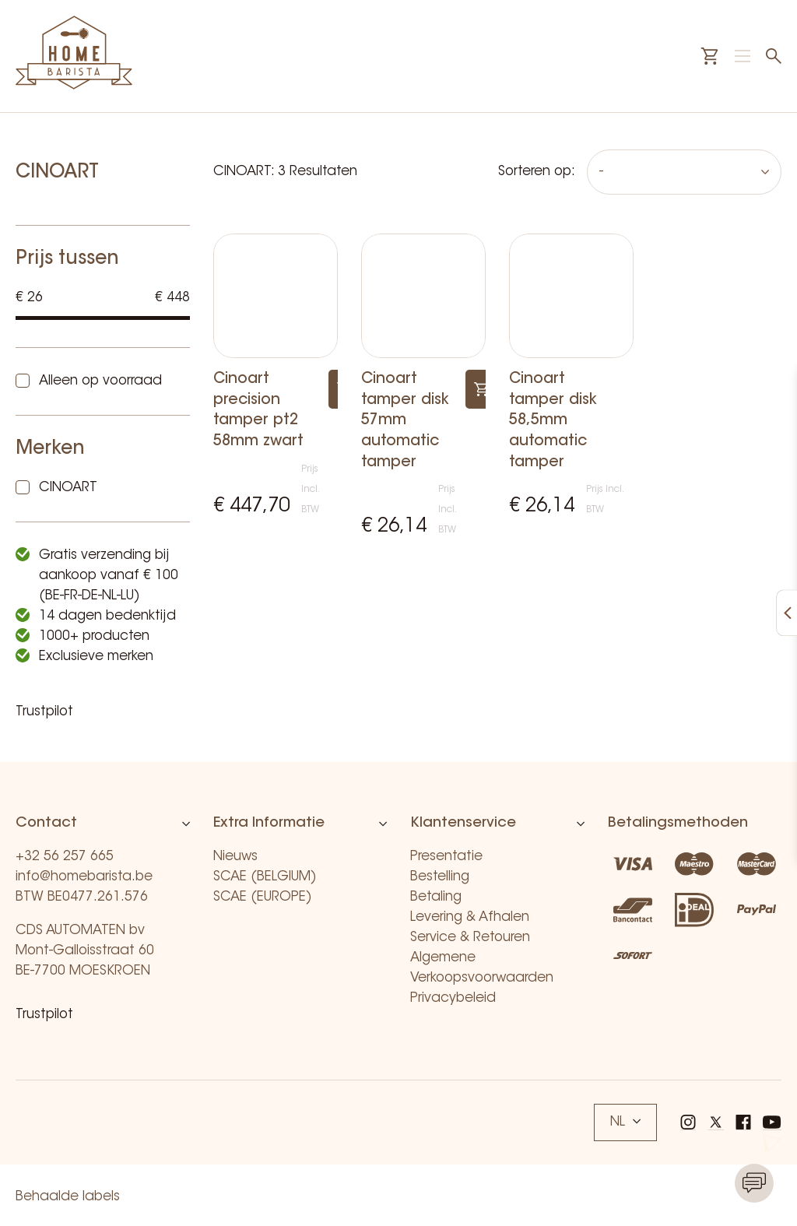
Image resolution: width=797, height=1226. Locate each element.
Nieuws (235, 856)
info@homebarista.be (84, 876)
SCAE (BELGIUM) (265, 876)
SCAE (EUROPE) (262, 897)
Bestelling (439, 876)
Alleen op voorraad (100, 381)
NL (625, 1122)
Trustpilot (44, 711)
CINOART (68, 487)
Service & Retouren (470, 937)
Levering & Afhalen (469, 917)
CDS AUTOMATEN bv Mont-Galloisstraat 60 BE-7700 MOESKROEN (85, 951)
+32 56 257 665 (65, 856)
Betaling (436, 897)
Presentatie (446, 856)
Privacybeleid (453, 998)
